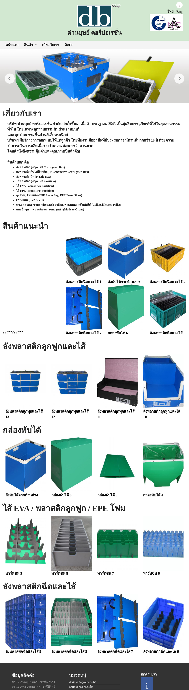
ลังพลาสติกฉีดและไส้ (81, 687)
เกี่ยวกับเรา (50, 45)
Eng (179, 12)
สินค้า (28, 45)
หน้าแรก (11, 45)
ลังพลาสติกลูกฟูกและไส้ (82, 682)
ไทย (170, 12)
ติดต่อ (69, 45)
